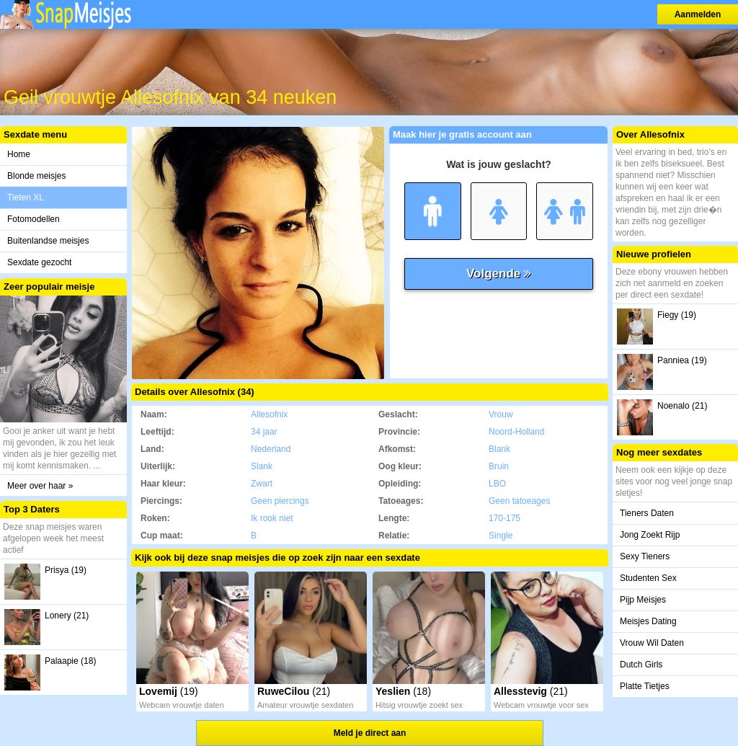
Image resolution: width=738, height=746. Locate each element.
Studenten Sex (648, 578)
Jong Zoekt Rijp (650, 535)
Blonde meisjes (36, 176)
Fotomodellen (33, 219)
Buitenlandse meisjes (48, 241)
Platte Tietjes (645, 686)
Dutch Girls (641, 665)
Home (18, 154)
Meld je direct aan (370, 733)
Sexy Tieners (645, 556)
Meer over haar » (40, 486)
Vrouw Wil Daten (652, 643)
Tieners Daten (647, 513)
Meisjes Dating (648, 621)
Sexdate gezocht (39, 262)
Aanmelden (698, 14)
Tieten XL (25, 197)
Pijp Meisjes (643, 600)
